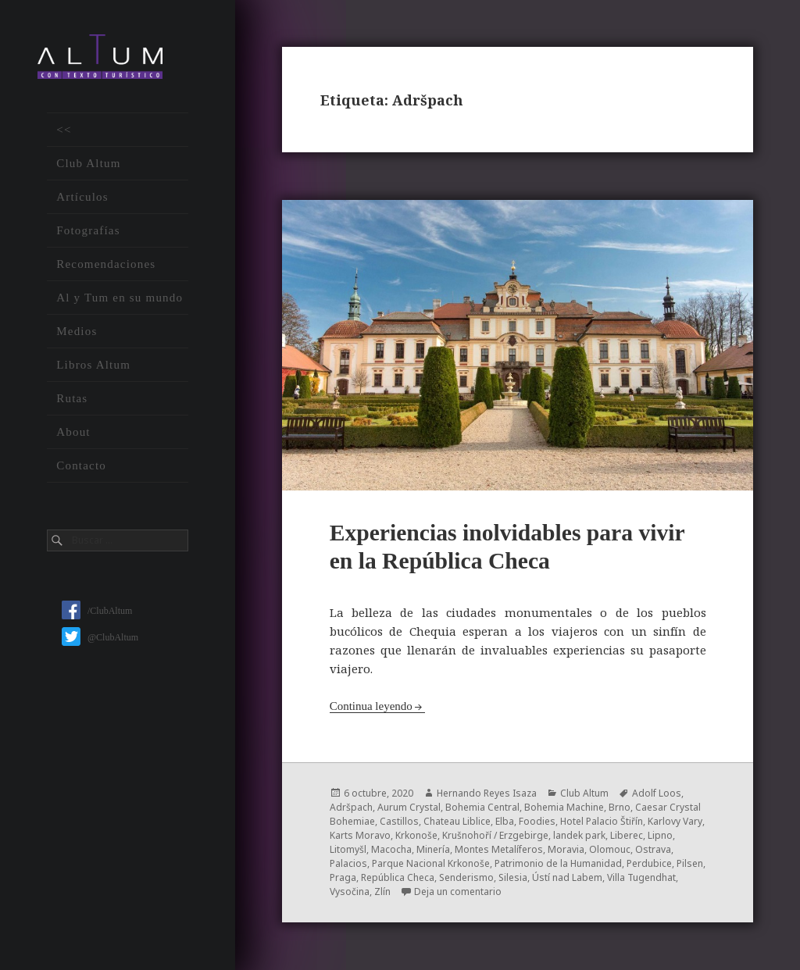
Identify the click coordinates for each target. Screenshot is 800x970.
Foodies (537, 821)
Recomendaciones (105, 264)
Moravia (566, 849)
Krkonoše (416, 835)
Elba (504, 821)
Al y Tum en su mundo (119, 297)
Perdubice (649, 863)
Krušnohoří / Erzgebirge (495, 835)
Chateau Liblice (457, 821)
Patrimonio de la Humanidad (558, 863)
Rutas (72, 398)
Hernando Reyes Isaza (487, 793)
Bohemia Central (482, 807)
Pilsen (690, 863)
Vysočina (350, 891)
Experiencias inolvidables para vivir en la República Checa (516, 546)
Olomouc (609, 849)
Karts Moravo (360, 835)
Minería (433, 849)
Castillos (399, 821)
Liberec (626, 835)
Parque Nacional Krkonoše (431, 863)
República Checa (397, 877)
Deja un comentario (458, 891)
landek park (579, 835)
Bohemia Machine (564, 807)
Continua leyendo (371, 706)
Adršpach (351, 807)
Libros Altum (93, 364)
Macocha (391, 849)
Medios (76, 331)
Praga (343, 877)
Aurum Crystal (409, 807)
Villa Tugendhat (641, 877)
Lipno (660, 835)
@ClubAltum (100, 637)
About (73, 432)
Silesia (512, 877)
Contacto (81, 465)
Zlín (382, 891)
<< (63, 129)
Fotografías (88, 230)
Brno (619, 807)
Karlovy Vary (675, 821)
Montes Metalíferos (499, 849)
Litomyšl (348, 849)
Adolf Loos (656, 793)
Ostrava (653, 849)
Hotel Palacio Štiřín (601, 821)
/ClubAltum (97, 610)
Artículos (82, 197)
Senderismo (466, 877)
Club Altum (88, 163)
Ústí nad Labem (567, 877)
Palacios (348, 863)
